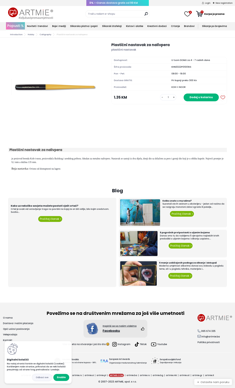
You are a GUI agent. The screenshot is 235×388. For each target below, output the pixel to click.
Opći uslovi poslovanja (16, 329)
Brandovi (189, 26)
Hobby (31, 34)
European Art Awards (119, 359)
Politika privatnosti (209, 342)
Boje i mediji (59, 26)
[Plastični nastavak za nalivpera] (55, 87)
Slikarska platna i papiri (84, 26)
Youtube (159, 344)
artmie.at (185, 375)
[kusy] (168, 97)
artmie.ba (131, 375)
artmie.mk (171, 375)
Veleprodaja (10, 334)
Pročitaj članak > (50, 219)
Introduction (16, 34)
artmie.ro (145, 375)
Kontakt (7, 340)
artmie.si (89, 375)
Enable (61, 377)
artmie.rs (77, 375)
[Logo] (30, 13)
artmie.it (209, 375)
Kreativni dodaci (157, 26)
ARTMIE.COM (116, 375)
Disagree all (42, 377)
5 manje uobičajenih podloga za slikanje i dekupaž (188, 262)
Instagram (121, 344)
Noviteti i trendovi (37, 26)
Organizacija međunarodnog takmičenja (128, 363)
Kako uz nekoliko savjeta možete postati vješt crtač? (44, 206)
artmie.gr (197, 375)
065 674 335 (208, 331)
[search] (146, 15)
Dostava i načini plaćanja (18, 323)
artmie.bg (158, 375)
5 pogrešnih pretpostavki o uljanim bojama (185, 232)
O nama (8, 317)
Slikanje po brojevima (214, 26)
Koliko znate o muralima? (177, 200)
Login (207, 2)
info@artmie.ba (210, 336)
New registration (224, 2)
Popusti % (15, 25)
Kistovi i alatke (134, 26)
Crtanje (175, 26)
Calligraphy (45, 34)
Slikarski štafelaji (112, 26)
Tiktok (141, 344)
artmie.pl (101, 375)
